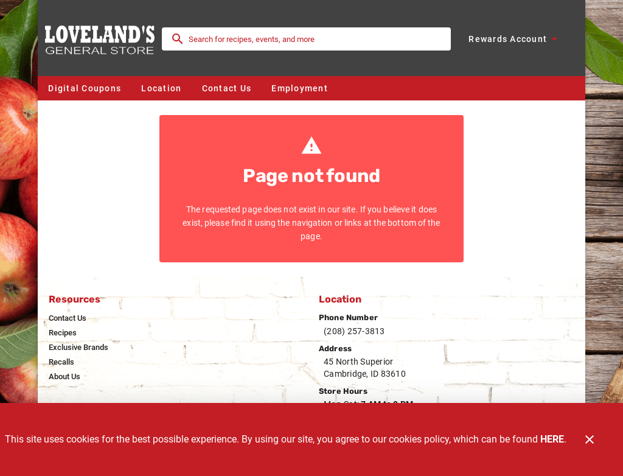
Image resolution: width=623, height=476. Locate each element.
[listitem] (67, 318)
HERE (552, 439)
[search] (315, 39)
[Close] (589, 439)
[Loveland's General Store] (103, 38)
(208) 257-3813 (354, 331)
